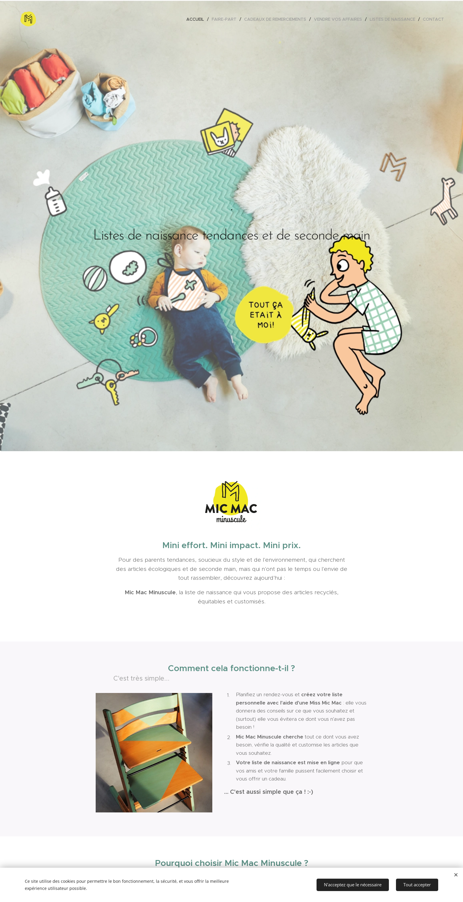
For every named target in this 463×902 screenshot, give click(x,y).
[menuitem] (197, 19)
